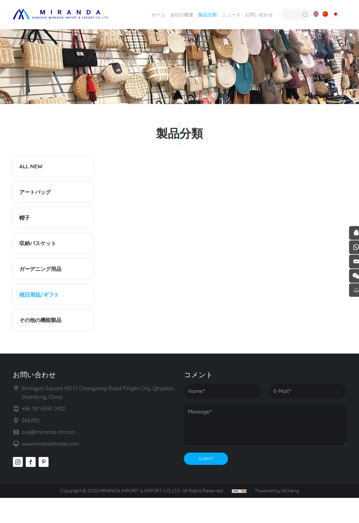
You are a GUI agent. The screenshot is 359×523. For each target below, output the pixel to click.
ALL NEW (32, 168)
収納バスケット (40, 255)
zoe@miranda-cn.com (48, 457)
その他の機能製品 (46, 343)
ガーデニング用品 (43, 285)
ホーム (157, 15)
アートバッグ (37, 197)
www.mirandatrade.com (50, 468)
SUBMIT (206, 483)
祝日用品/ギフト (42, 314)
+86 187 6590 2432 (43, 433)
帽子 (26, 226)
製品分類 (206, 15)
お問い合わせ (258, 15)
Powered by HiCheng (278, 516)
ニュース (229, 15)
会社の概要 (180, 15)
